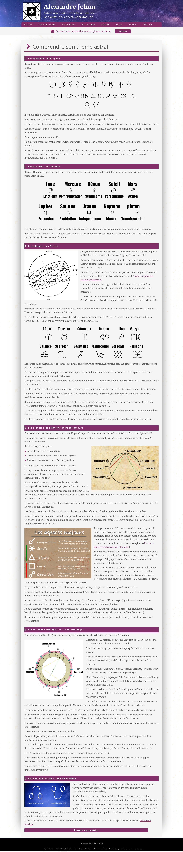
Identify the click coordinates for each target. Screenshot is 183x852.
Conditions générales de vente (120, 849)
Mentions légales (100, 849)
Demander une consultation (86, 831)
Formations (68, 24)
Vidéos (132, 24)
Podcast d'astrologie (63, 849)
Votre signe (88, 24)
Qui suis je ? (48, 849)
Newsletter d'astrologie (82, 849)
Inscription (123, 32)
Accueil (28, 24)
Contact (147, 24)
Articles (105, 24)
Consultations (47, 24)
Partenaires (139, 849)
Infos (119, 24)
